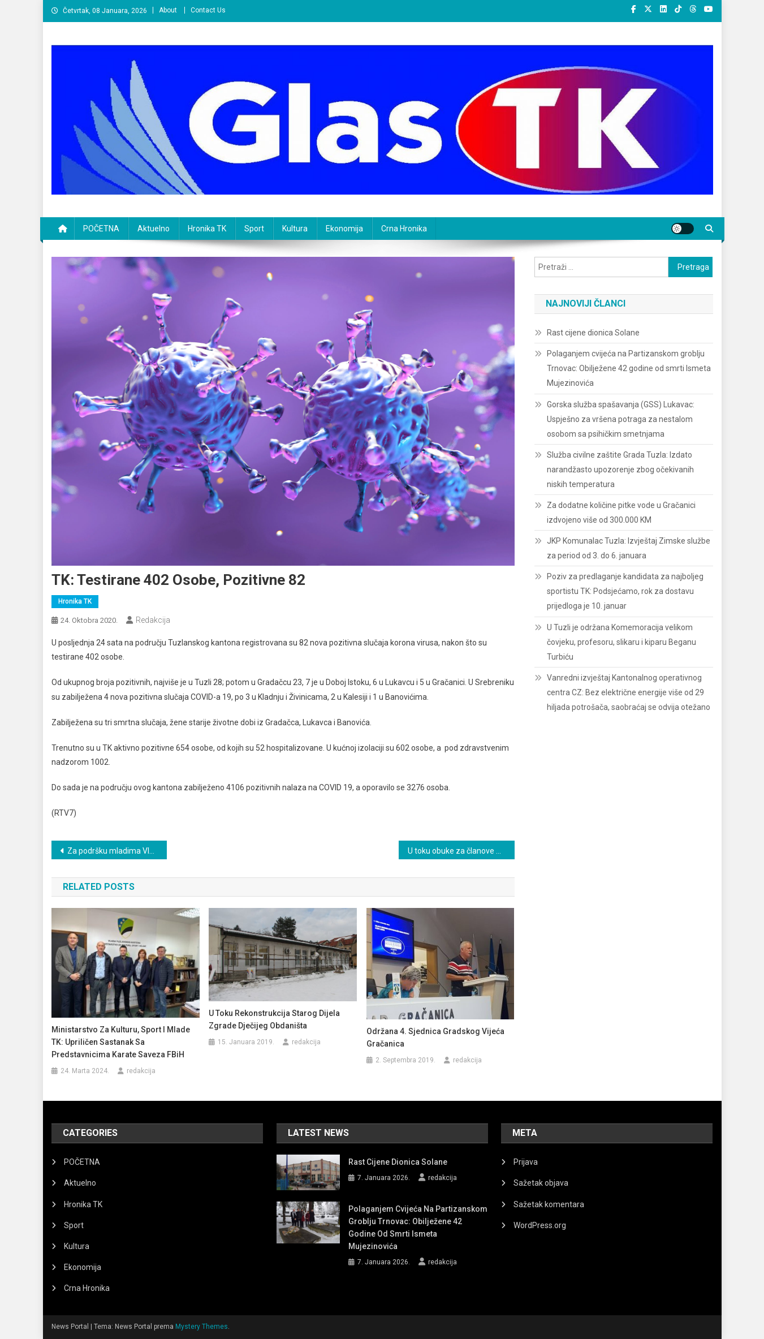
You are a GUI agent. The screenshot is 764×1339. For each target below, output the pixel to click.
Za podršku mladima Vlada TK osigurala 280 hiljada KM (117, 850)
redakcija (153, 620)
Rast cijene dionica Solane (593, 332)
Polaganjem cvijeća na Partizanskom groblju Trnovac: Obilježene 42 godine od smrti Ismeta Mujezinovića (629, 368)
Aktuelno (153, 228)
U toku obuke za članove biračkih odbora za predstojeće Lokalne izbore (461, 850)
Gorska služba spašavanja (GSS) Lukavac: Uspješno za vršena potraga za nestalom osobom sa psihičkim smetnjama (620, 419)
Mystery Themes (201, 1327)
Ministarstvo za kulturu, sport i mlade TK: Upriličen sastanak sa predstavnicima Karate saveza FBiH (120, 1042)
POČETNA (101, 228)
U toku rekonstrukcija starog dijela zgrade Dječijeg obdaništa (274, 1019)
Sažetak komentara (548, 1204)
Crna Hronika (404, 228)
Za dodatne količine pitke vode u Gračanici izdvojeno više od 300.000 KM (621, 512)
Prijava (525, 1161)
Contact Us (208, 10)
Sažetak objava (540, 1182)
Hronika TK (207, 228)
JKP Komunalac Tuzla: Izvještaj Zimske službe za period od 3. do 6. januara (628, 548)
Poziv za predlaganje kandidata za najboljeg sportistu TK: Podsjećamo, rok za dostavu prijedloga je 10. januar (625, 591)
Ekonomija (344, 228)
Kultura (295, 228)
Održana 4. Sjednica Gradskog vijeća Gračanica (435, 1037)
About (168, 10)
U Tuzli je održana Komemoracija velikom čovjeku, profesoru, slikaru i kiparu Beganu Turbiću (621, 642)
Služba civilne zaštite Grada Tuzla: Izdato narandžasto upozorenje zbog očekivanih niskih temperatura (620, 469)
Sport (254, 228)
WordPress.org (539, 1225)
